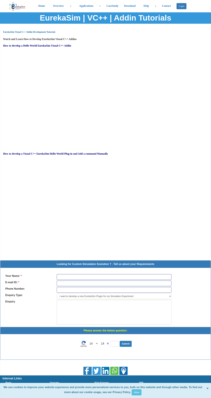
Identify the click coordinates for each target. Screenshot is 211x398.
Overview (58, 5)
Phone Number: (15, 288)
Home (41, 5)
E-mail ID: (12, 282)
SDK (141, 382)
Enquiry (10, 301)
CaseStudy (112, 5)
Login (181, 6)
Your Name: (13, 275)
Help (146, 5)
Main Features (101, 382)
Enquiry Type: (14, 295)
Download (130, 5)
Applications (86, 5)
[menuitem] (24, 382)
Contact (166, 5)
